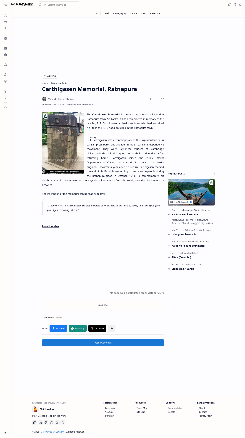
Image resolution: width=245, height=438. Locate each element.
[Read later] (151, 99)
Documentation (175, 408)
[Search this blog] (59, 5)
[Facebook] (34, 422)
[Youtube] (40, 422)
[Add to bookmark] (211, 182)
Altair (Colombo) (181, 257)
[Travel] (106, 13)
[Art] (97, 13)
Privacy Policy (205, 415)
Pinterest (109, 415)
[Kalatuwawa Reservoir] (191, 192)
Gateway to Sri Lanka (52, 431)
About (202, 408)
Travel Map (142, 408)
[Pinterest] (46, 422)
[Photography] (119, 13)
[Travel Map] (155, 13)
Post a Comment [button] (103, 342)
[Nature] (133, 13)
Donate (171, 411)
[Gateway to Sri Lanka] (21, 5)
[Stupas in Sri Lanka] (193, 264)
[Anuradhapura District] (195, 241)
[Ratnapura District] (53, 317)
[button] (5, 4)
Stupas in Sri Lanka (183, 268)
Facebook (110, 408)
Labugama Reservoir (184, 234)
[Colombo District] (193, 230)
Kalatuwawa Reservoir (185, 214)
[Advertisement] (126, 44)
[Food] (143, 13)
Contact (203, 411)
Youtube (109, 411)
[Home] (5, 15)
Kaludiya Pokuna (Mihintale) (188, 245)
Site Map (141, 411)
